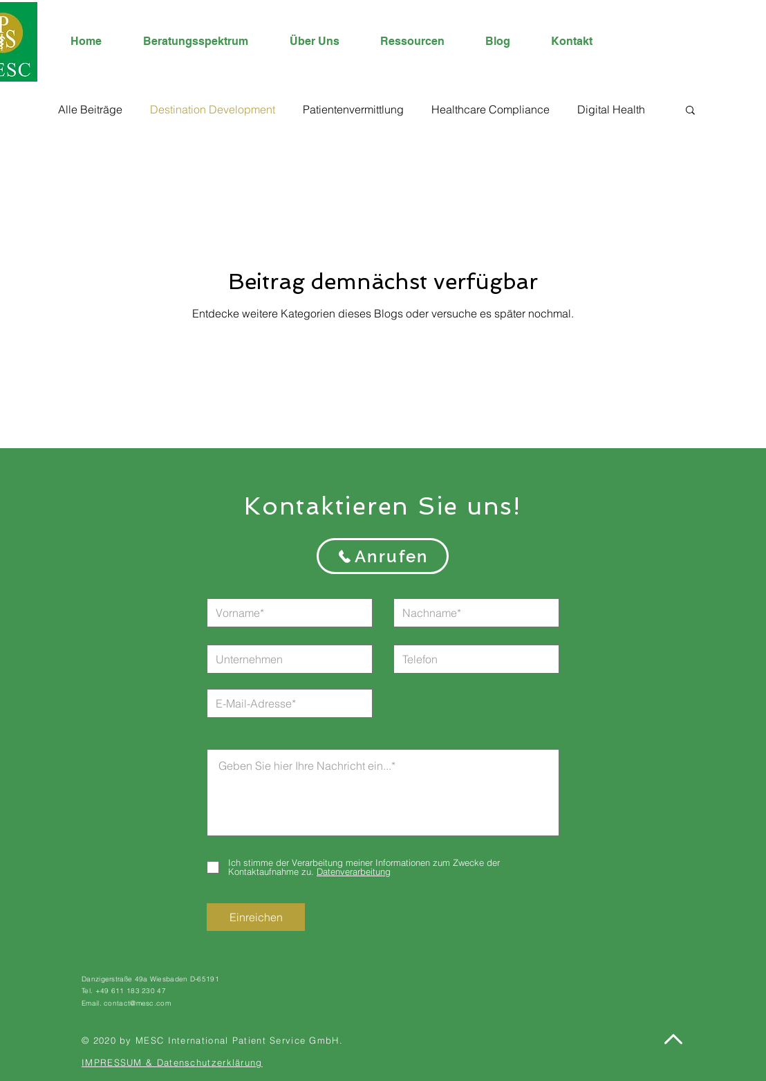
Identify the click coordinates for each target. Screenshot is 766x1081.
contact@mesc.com (137, 1003)
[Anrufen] (383, 556)
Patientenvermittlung (353, 109)
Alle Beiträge (90, 109)
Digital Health (611, 109)
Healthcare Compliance (490, 109)
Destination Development (212, 109)
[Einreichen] (256, 917)
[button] (690, 111)
